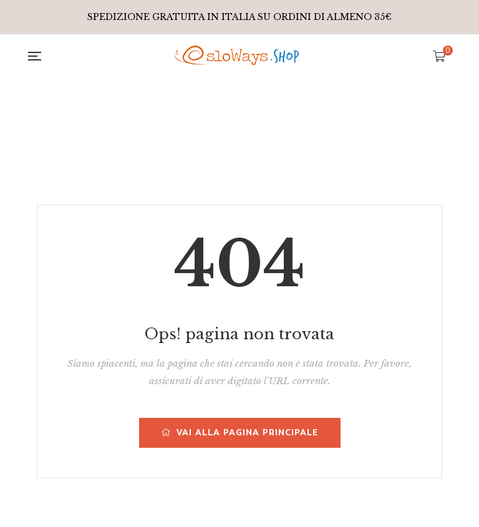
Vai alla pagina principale (240, 432)
